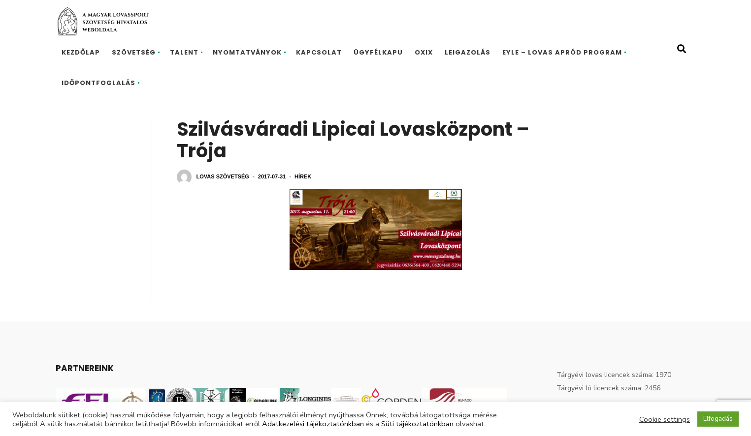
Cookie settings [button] (664, 419)
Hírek (302, 176)
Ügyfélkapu (378, 52)
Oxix (424, 52)
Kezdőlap (81, 52)
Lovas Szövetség (222, 176)
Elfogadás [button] (718, 418)
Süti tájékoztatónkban (417, 424)
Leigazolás (467, 52)
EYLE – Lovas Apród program (562, 52)
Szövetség (134, 52)
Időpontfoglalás (98, 82)
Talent (184, 52)
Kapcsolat (319, 52)
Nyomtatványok (247, 52)
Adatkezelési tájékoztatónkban (313, 424)
